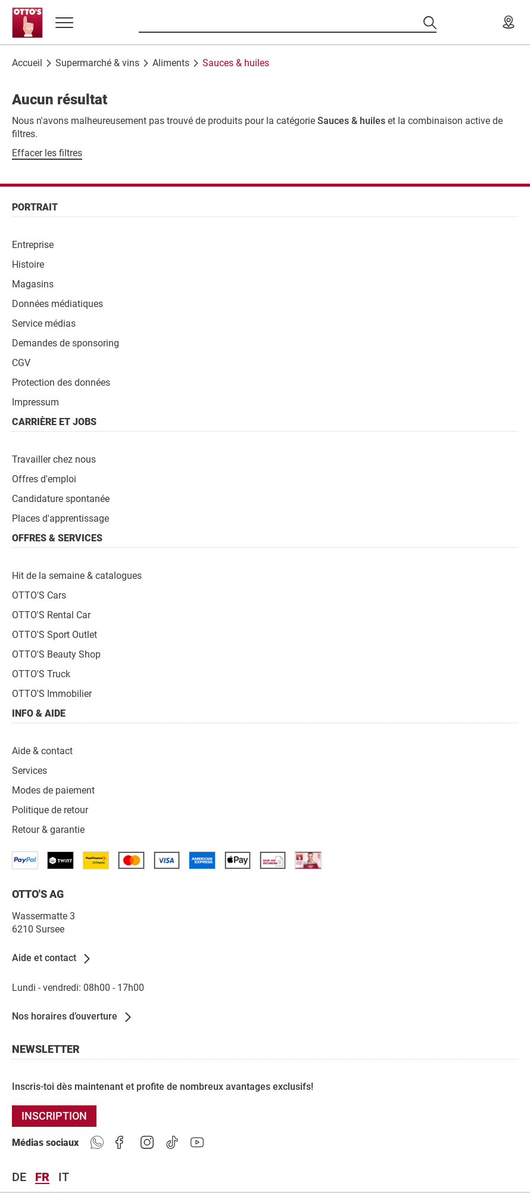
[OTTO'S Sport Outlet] (54, 634)
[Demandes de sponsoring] (65, 342)
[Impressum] (35, 401)
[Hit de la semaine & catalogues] (77, 575)
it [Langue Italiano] (63, 1177)
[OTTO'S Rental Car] (51, 614)
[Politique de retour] (50, 809)
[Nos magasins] (508, 23)
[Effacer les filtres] (47, 153)
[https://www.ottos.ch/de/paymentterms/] (238, 860)
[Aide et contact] (52, 958)
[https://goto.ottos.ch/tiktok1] (172, 1143)
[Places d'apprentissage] (60, 518)
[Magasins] (33, 283)
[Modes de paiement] (53, 789)
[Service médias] (44, 323)
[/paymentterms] (25, 860)
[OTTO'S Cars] (39, 594)
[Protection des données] (61, 382)
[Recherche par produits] (288, 23)
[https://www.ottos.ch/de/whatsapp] (97, 1143)
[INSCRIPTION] (54, 1116)
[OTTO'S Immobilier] (52, 693)
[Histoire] (28, 264)
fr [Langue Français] (42, 1177)
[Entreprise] (33, 244)
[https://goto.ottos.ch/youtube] (197, 1143)
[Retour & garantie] (48, 829)
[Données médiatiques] (57, 303)
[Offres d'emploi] (44, 478)
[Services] (29, 770)
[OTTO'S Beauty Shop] (56, 653)
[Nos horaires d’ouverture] (72, 1017)
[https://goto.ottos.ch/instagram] (147, 1143)
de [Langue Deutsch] (19, 1177)
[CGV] (21, 362)
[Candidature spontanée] (61, 498)
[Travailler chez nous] (54, 459)
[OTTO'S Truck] (41, 673)
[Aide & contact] (42, 750)
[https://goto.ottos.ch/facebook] (122, 1143)
